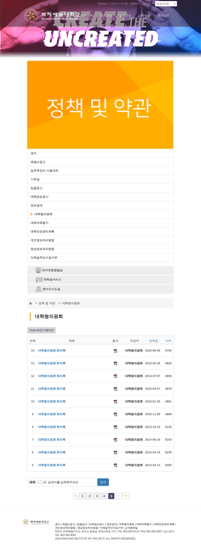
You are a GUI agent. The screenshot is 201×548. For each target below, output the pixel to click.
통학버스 (135, 3)
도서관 (124, 3)
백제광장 (164, 15)
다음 (118, 496)
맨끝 (126, 496)
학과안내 (106, 15)
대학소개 (87, 15)
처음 (75, 496)
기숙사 (113, 3)
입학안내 (125, 15)
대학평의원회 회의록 (52, 350)
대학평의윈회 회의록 (52, 439)
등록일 (153, 340)
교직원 (146, 3)
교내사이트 (166, 3)
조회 (168, 340)
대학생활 (144, 15)
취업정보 (102, 3)
